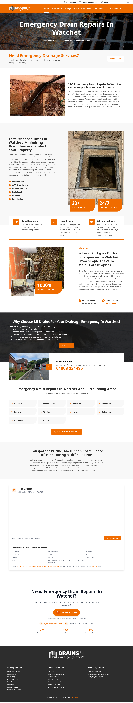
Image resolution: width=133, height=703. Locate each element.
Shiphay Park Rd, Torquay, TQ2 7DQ (115, 2)
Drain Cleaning (11, 675)
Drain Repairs (11, 686)
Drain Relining (11, 683)
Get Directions (112, 539)
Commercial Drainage (14, 691)
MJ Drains (91, 96)
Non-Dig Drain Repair (54, 686)
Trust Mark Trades (79, 699)
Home (46, 10)
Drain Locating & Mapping (56, 675)
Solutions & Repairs (82, 8)
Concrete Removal (53, 678)
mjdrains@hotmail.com (89, 2)
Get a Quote (115, 8)
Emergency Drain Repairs (96, 678)
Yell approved (20, 567)
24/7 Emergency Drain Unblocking (98, 675)
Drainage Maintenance (14, 673)
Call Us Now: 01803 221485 (66, 433)
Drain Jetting (11, 678)
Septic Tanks (51, 673)
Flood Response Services (55, 683)
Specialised (98, 8)
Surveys (67, 8)
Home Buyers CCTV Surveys (56, 688)
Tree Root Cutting (53, 680)
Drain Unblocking (12, 688)
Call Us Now (66, 346)
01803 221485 (70, 2)
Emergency (57, 8)
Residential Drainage (94, 673)
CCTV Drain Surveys (13, 680)
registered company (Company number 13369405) (44, 567)
